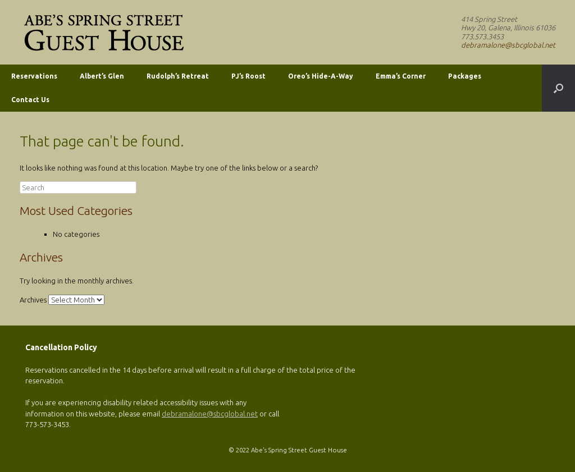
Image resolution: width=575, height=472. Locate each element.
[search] (78, 187)
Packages (464, 76)
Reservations (34, 76)
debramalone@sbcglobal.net (508, 45)
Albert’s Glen (102, 76)
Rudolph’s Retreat (178, 76)
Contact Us (30, 99)
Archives (33, 300)
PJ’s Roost (248, 76)
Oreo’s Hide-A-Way (320, 76)
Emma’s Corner (401, 76)
